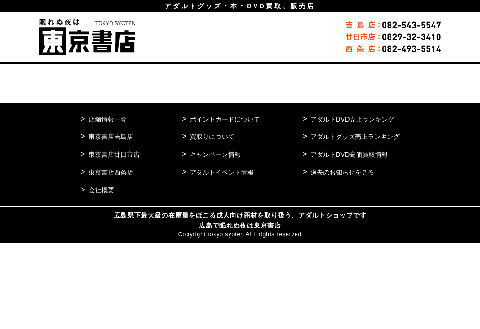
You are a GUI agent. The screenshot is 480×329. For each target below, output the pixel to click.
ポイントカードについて (223, 119)
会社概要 (102, 190)
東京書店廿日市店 (116, 154)
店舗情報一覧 (109, 119)
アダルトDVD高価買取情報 (345, 154)
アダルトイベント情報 (220, 172)
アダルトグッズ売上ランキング (352, 136)
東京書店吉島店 (112, 136)
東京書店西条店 (112, 172)
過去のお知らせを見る (338, 172)
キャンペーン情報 (213, 154)
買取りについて (210, 136)
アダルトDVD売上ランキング (349, 119)
